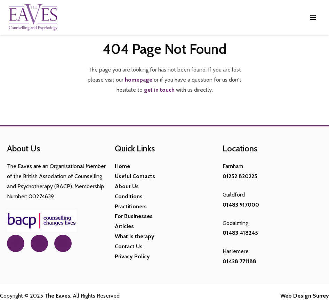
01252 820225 (240, 176)
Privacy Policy (132, 256)
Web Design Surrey (304, 295)
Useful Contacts (135, 176)
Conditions (129, 196)
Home (122, 166)
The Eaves (57, 295)
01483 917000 (241, 204)
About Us (127, 186)
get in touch (159, 89)
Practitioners (131, 206)
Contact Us (129, 246)
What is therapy (134, 236)
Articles (124, 226)
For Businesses (134, 216)
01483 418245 (240, 233)
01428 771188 (239, 261)
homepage (138, 79)
